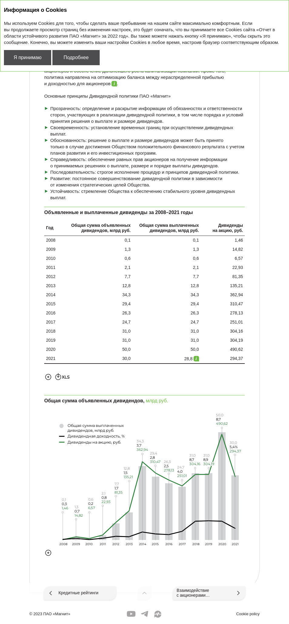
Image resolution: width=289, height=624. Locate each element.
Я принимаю (28, 57)
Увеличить (48, 376)
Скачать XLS (62, 376)
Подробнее (76, 57)
